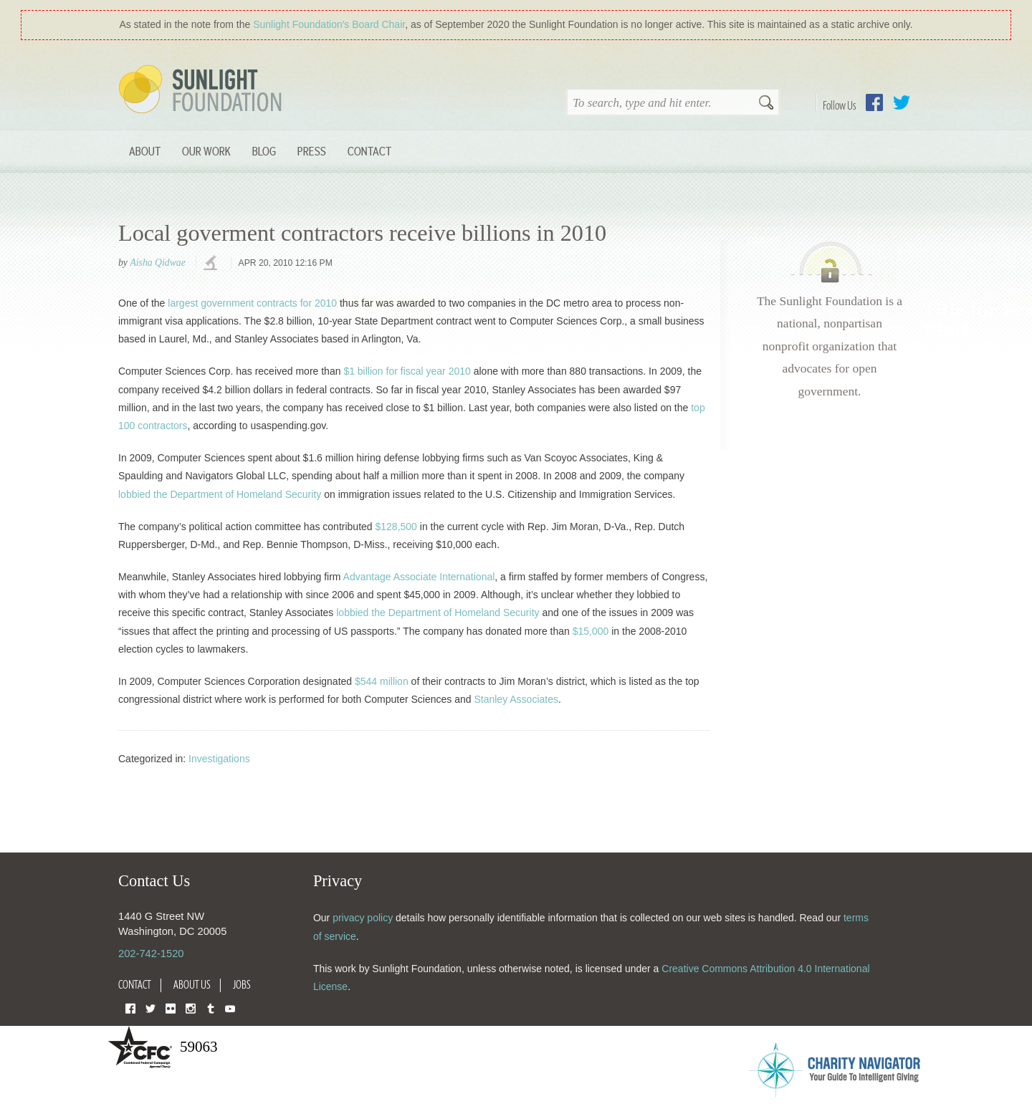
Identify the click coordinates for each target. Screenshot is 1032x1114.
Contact (369, 150)
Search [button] (766, 103)
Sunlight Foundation (202, 90)
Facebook (874, 102)
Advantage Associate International (419, 576)
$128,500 (395, 526)
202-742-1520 (150, 953)
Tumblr (211, 1008)
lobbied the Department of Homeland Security (219, 494)
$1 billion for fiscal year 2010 (406, 371)
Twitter (901, 102)
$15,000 (591, 631)
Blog (264, 150)
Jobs (242, 984)
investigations (212, 263)
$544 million (381, 681)
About (145, 150)
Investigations (219, 758)
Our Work (206, 150)
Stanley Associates (516, 699)
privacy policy (363, 917)
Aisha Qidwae (157, 262)
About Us (192, 984)
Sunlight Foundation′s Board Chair (329, 24)
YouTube (230, 1008)
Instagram (191, 1008)
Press (311, 150)
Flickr (171, 1008)
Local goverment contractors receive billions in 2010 (362, 233)
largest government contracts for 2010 (252, 303)
